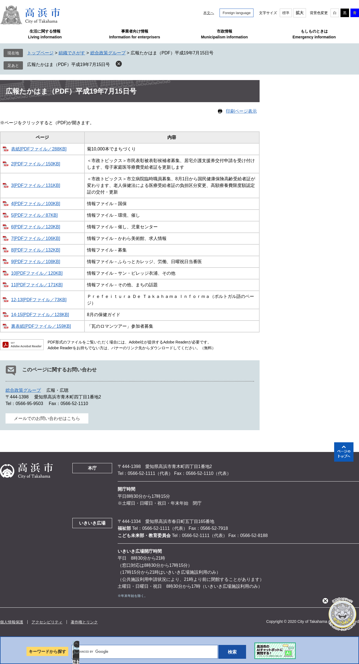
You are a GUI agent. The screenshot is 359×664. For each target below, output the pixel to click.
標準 (285, 13)
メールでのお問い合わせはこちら (47, 418)
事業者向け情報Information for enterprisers (134, 34)
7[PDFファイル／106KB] (35, 238)
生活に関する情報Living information (45, 34)
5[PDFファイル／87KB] (34, 215)
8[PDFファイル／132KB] (35, 250)
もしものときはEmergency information (314, 34)
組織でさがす (72, 53)
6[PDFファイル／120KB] (35, 226)
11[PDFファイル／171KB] (37, 284)
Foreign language (236, 13)
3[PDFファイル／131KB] (35, 185)
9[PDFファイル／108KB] (35, 261)
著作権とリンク (84, 622)
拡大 (299, 12)
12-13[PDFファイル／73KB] (39, 299)
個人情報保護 (11, 622)
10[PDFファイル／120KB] (37, 273)
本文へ (208, 13)
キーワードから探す (47, 651)
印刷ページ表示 (241, 111)
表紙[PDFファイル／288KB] (39, 149)
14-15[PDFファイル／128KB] (40, 314)
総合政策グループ (108, 53)
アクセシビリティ (46, 622)
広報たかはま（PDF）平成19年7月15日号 (68, 64)
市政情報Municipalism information (224, 34)
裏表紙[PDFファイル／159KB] (41, 326)
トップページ (40, 53)
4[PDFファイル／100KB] (35, 203)
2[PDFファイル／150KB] (35, 164)
